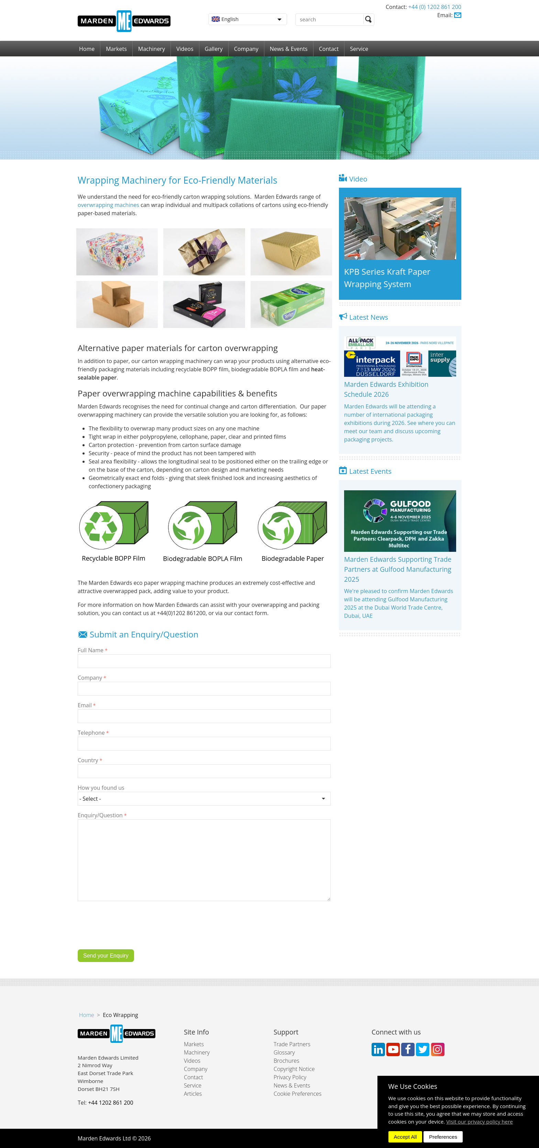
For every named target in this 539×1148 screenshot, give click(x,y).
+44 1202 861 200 (110, 1102)
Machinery (151, 49)
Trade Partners (292, 1044)
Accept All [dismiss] (405, 1137)
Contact (329, 49)
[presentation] (130, 930)
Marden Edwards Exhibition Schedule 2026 (386, 389)
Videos (185, 49)
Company (246, 49)
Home (87, 49)
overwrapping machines (108, 205)
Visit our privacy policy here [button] (479, 1121)
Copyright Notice (294, 1069)
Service (359, 49)
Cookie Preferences (297, 1093)
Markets (116, 49)
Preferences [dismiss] (443, 1137)
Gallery (214, 49)
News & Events (289, 49)
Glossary (284, 1052)
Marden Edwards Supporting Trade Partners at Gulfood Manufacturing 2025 (397, 569)
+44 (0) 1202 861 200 (434, 7)
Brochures (286, 1060)
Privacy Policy (290, 1077)
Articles (193, 1093)
